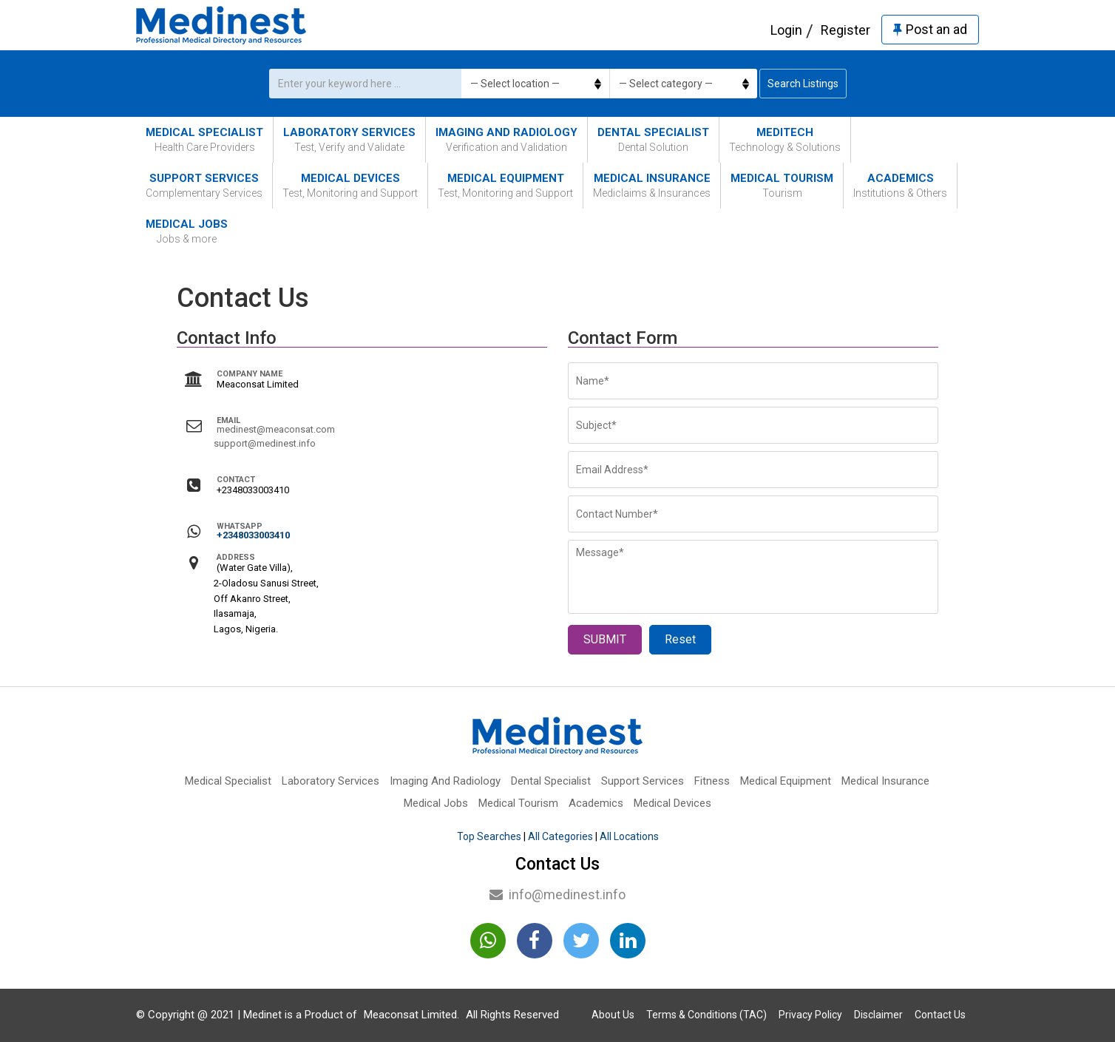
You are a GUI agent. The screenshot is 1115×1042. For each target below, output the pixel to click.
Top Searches (489, 836)
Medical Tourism (782, 186)
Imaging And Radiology (506, 140)
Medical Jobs (187, 231)
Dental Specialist (653, 140)
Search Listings (802, 83)
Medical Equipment (505, 186)
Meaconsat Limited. (411, 1014)
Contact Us (940, 1015)
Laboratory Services (349, 140)
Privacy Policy (810, 1015)
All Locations (629, 836)
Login (786, 30)
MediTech (785, 140)
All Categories (560, 836)
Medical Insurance (652, 186)
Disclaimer (878, 1015)
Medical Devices (350, 186)
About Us (613, 1015)
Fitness (712, 781)
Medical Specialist (204, 140)
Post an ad (930, 29)
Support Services (204, 186)
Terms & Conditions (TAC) (706, 1015)
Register (845, 30)
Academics (900, 186)
